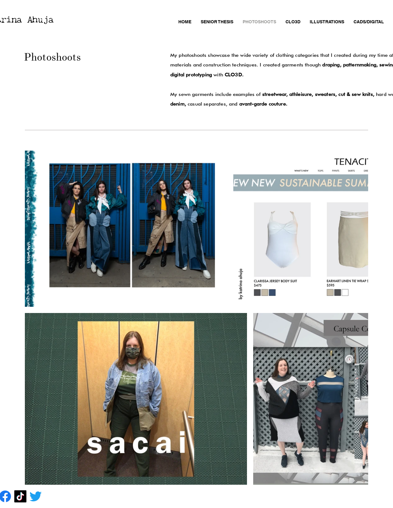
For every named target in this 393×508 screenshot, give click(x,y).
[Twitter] (36, 496)
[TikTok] (20, 496)
